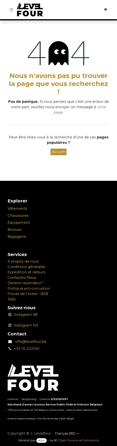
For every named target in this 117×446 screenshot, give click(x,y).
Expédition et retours (26, 272)
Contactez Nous (22, 277)
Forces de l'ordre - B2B (28, 294)
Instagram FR (26, 325)
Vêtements (17, 208)
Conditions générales (27, 267)
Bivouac (15, 229)
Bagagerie (17, 236)
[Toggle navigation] (11, 9)
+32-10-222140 (26, 348)
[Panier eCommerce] (105, 9)
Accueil (58, 152)
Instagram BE (26, 314)
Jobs (12, 299)
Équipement (19, 222)
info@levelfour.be (29, 341)
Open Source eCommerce (78, 440)
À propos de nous (23, 261)
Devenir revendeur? (25, 283)
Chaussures (18, 215)
